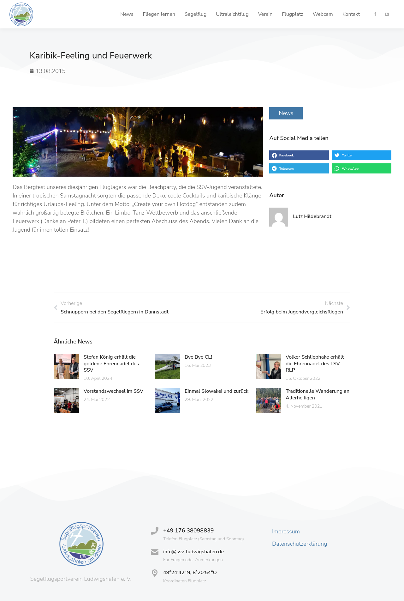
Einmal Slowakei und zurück (216, 391)
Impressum (286, 531)
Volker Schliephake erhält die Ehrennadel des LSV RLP (315, 364)
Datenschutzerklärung (299, 544)
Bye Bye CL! (198, 357)
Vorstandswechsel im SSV (113, 391)
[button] (299, 155)
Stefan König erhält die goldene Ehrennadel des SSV (111, 364)
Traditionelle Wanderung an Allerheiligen (317, 394)
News (286, 113)
